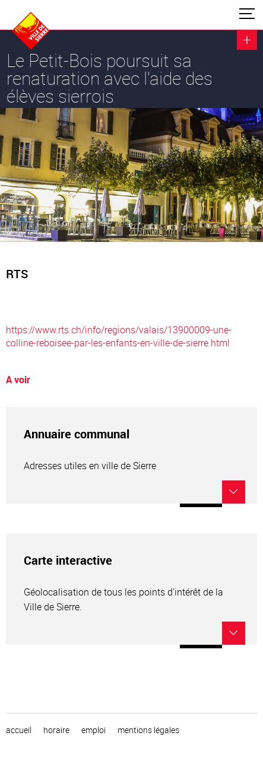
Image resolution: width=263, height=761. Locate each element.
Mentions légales (148, 730)
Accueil (18, 730)
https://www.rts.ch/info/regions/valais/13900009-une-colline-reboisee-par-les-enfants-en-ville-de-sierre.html (119, 336)
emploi (93, 730)
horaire (56, 730)
